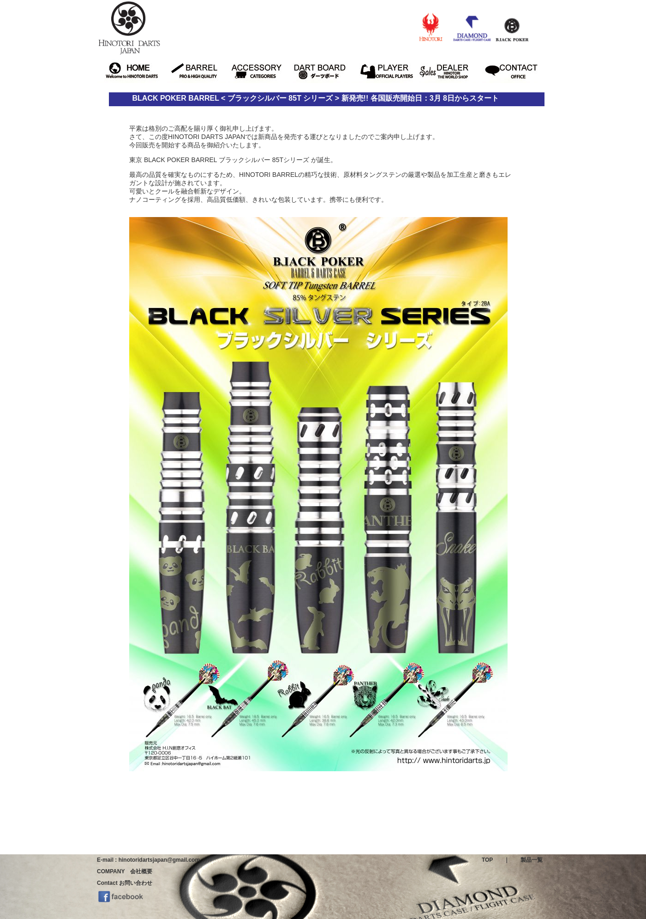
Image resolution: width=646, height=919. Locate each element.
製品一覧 (531, 860)
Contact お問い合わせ (124, 883)
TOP (487, 860)
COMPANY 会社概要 (124, 871)
